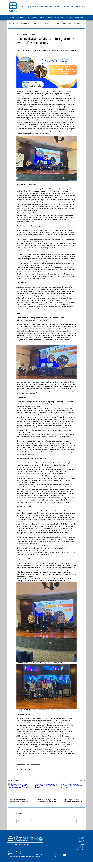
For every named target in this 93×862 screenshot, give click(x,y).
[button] (20, 18)
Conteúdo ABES (67, 23)
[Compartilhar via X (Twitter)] (21, 769)
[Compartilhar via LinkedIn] (25, 769)
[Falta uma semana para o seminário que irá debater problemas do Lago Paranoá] (20, 789)
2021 (58, 23)
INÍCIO (82, 837)
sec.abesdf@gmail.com (17, 851)
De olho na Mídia (25, 23)
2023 (46, 23)
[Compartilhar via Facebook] (17, 769)
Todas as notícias (13, 23)
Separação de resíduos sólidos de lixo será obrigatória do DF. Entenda (46, 800)
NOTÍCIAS (81, 841)
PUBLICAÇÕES (80, 846)
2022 (52, 23)
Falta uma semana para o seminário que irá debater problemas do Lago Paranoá (19, 800)
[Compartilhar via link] (29, 769)
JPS (83, 840)
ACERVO (82, 844)
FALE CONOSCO (80, 849)
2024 (40, 23)
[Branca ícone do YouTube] (64, 855)
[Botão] (13, 7)
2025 (34, 23)
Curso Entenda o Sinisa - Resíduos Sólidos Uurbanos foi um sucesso (72, 800)
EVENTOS (81, 843)
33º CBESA (77, 23)
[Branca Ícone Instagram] (55, 855)
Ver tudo (82, 780)
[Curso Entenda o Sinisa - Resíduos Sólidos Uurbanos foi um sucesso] (73, 789)
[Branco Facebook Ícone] (60, 855)
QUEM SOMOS (80, 838)
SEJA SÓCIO (81, 847)
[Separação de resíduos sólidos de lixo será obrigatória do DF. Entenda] (46, 789)
